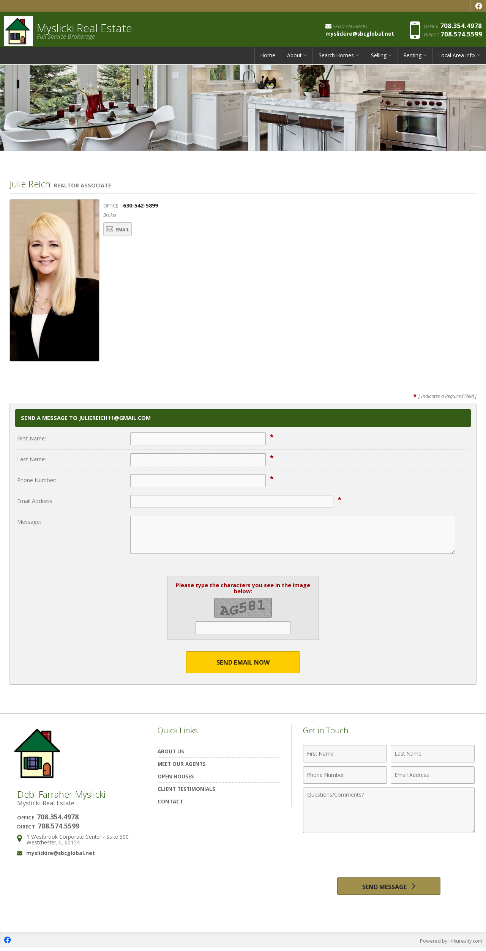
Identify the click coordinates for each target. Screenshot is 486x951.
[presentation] (389, 856)
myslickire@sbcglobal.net (60, 853)
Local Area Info (457, 58)
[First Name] (345, 754)
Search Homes (336, 58)
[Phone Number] (345, 775)
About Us (171, 751)
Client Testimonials (186, 789)
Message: (29, 521)
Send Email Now (243, 662)
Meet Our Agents (182, 764)
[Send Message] (388, 887)
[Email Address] (433, 775)
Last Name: (31, 459)
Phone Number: (36, 480)
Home (267, 58)
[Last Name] (433, 754)
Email (123, 230)
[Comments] (389, 810)
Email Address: (35, 501)
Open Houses (176, 776)
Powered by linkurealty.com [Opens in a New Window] (450, 943)
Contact (170, 801)
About (294, 58)
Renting (412, 58)
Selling (379, 58)
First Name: (31, 438)
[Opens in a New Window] (478, 6)
